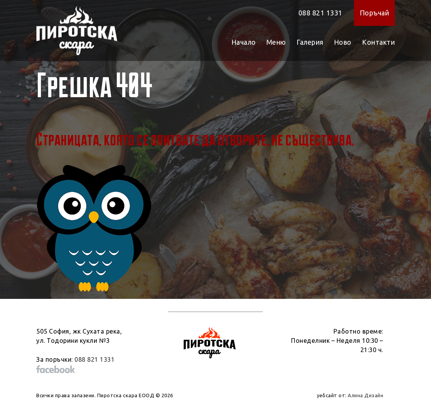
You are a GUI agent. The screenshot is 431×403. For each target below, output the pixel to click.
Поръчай (374, 13)
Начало (243, 42)
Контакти (378, 42)
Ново (343, 42)
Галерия (309, 42)
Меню (276, 42)
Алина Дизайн (365, 395)
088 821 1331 (320, 13)
